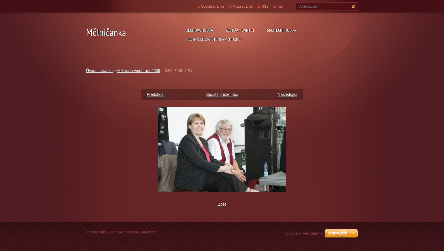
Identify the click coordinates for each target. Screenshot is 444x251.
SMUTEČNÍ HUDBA (281, 30)
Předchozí (156, 94)
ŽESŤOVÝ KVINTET (240, 30)
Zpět (222, 204)
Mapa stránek (242, 7)
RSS (265, 7)
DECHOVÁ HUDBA (199, 30)
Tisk (280, 7)
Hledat (352, 6)
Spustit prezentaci (222, 94)
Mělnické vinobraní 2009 (138, 70)
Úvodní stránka (212, 7)
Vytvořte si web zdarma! (303, 233)
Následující (287, 94)
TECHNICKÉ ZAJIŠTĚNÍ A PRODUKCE (214, 39)
